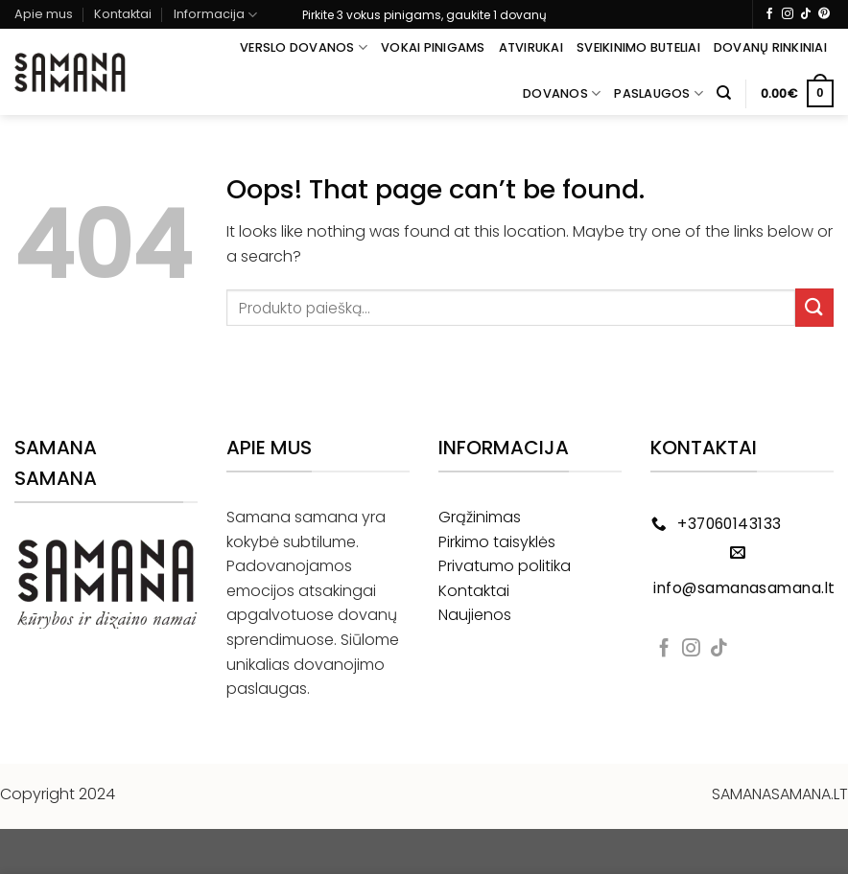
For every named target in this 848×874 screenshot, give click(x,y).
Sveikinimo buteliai (638, 47)
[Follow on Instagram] (787, 14)
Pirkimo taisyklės (496, 542)
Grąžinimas (479, 517)
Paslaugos (658, 93)
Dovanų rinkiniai (770, 47)
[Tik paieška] (724, 93)
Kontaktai (123, 14)
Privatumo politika (504, 566)
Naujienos (474, 615)
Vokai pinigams (433, 47)
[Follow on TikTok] (806, 14)
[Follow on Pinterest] (824, 14)
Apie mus (43, 14)
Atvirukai (531, 47)
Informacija (215, 15)
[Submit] (814, 307)
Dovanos (562, 93)
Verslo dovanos (303, 47)
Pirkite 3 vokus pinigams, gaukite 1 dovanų (424, 15)
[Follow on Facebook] (769, 14)
